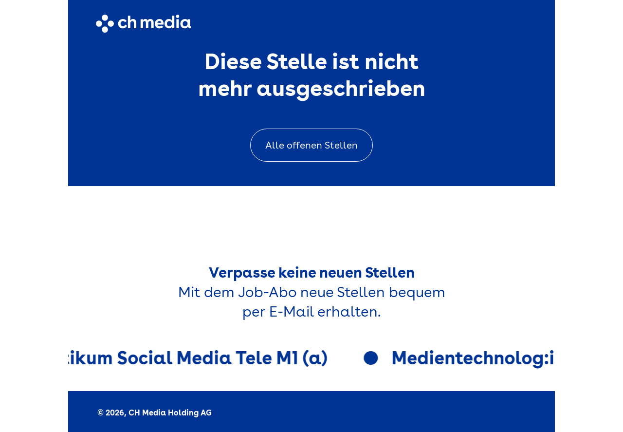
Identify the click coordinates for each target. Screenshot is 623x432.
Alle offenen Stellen (311, 145)
